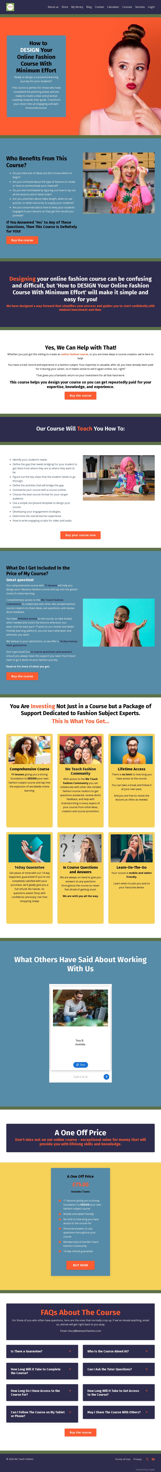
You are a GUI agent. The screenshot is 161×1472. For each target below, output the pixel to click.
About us (53, 7)
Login (151, 7)
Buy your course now (80, 536)
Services (140, 7)
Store (65, 7)
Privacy (139, 1457)
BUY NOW (80, 1262)
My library (77, 7)
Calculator (113, 7)
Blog (89, 7)
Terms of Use (125, 1457)
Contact (99, 7)
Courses (127, 7)
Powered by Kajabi (145, 1467)
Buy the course (22, 240)
